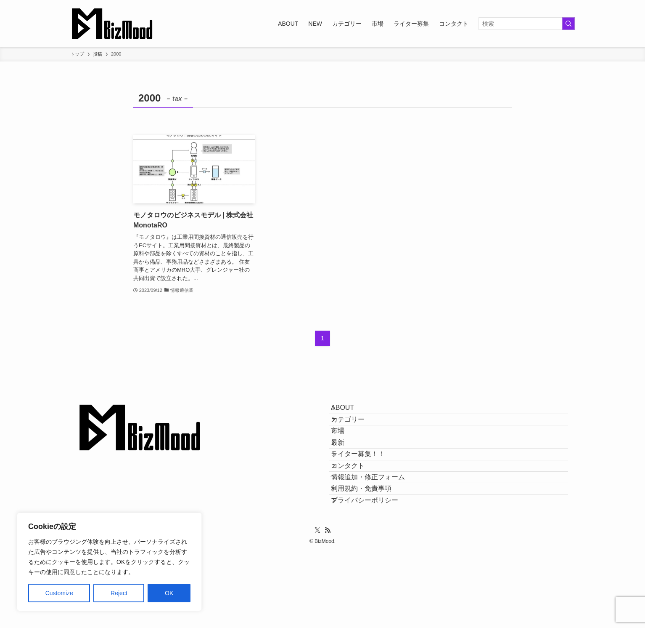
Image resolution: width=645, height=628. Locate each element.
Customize (59, 593)
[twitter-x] (317, 606)
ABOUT (350, 411)
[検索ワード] (526, 23)
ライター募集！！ (366, 491)
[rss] (327, 606)
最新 (346, 472)
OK (169, 593)
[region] (109, 562)
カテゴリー (356, 432)
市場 (346, 451)
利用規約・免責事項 (369, 551)
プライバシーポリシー (373, 571)
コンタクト (356, 511)
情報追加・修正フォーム (376, 531)
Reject (119, 593)
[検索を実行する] (568, 23)
